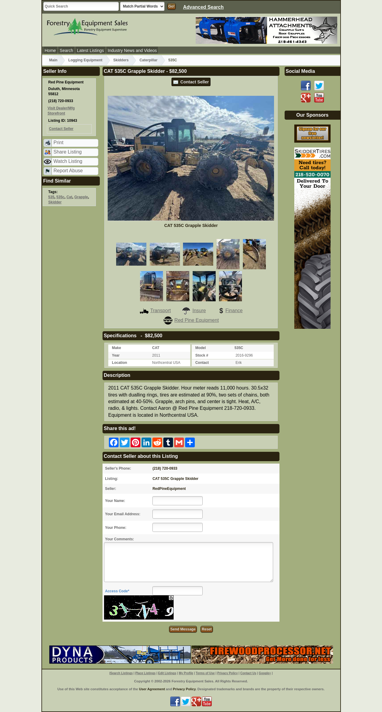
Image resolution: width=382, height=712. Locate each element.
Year (115, 355)
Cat (69, 197)
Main (53, 60)
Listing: (111, 479)
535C (172, 60)
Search (66, 50)
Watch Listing (68, 161)
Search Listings (121, 673)
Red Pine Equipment (191, 320)
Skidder (55, 202)
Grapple (81, 197)
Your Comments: (119, 539)
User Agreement (152, 689)
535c (60, 197)
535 (51, 197)
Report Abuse (68, 170)
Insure (193, 310)
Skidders (121, 60)
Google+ (265, 673)
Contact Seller (191, 81)
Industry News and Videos (132, 50)
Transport (155, 310)
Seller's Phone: (118, 468)
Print (59, 142)
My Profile (186, 673)
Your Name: (115, 501)
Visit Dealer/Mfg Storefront (61, 110)
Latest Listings (90, 50)
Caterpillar (148, 60)
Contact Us (248, 673)
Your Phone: (115, 528)
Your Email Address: (122, 514)
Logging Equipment (85, 60)
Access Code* (117, 591)
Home (50, 50)
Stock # (201, 355)
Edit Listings (167, 673)
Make (116, 348)
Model (200, 348)
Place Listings (145, 673)
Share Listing (68, 151)
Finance (230, 310)
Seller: (110, 489)
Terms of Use (205, 673)
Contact (202, 363)
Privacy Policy (227, 673)
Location (119, 363)
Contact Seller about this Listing (141, 456)
